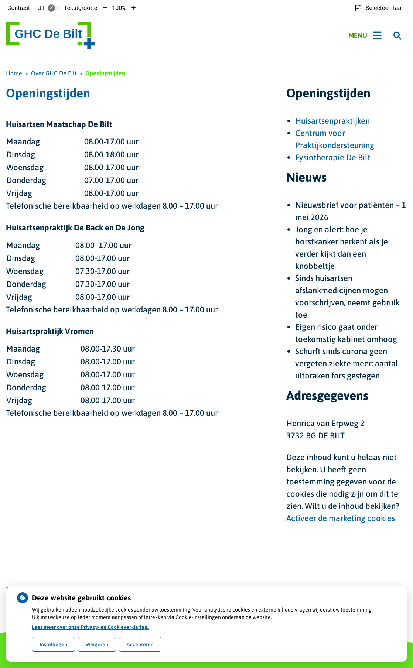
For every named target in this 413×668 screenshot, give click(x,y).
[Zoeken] (397, 35)
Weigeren (97, 644)
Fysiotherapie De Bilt (333, 157)
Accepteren (140, 644)
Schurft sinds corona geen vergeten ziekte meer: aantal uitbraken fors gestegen (346, 363)
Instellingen (53, 644)
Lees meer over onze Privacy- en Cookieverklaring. (90, 627)
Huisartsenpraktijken (332, 121)
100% (119, 7)
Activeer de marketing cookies (340, 518)
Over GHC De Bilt (53, 73)
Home (14, 73)
